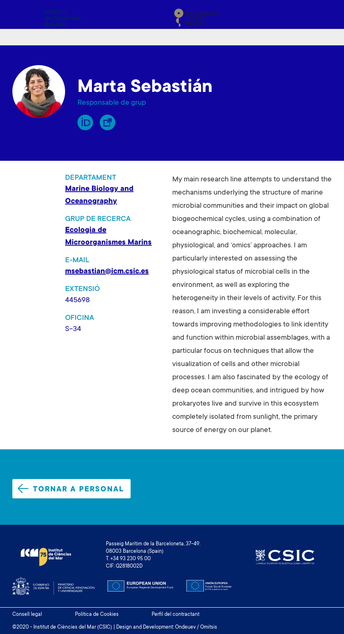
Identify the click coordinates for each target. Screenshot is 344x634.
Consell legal (27, 615)
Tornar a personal (71, 489)
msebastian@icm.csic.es (107, 272)
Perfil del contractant (175, 615)
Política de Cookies (97, 615)
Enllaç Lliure (107, 122)
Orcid (85, 122)
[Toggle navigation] (322, 17)
